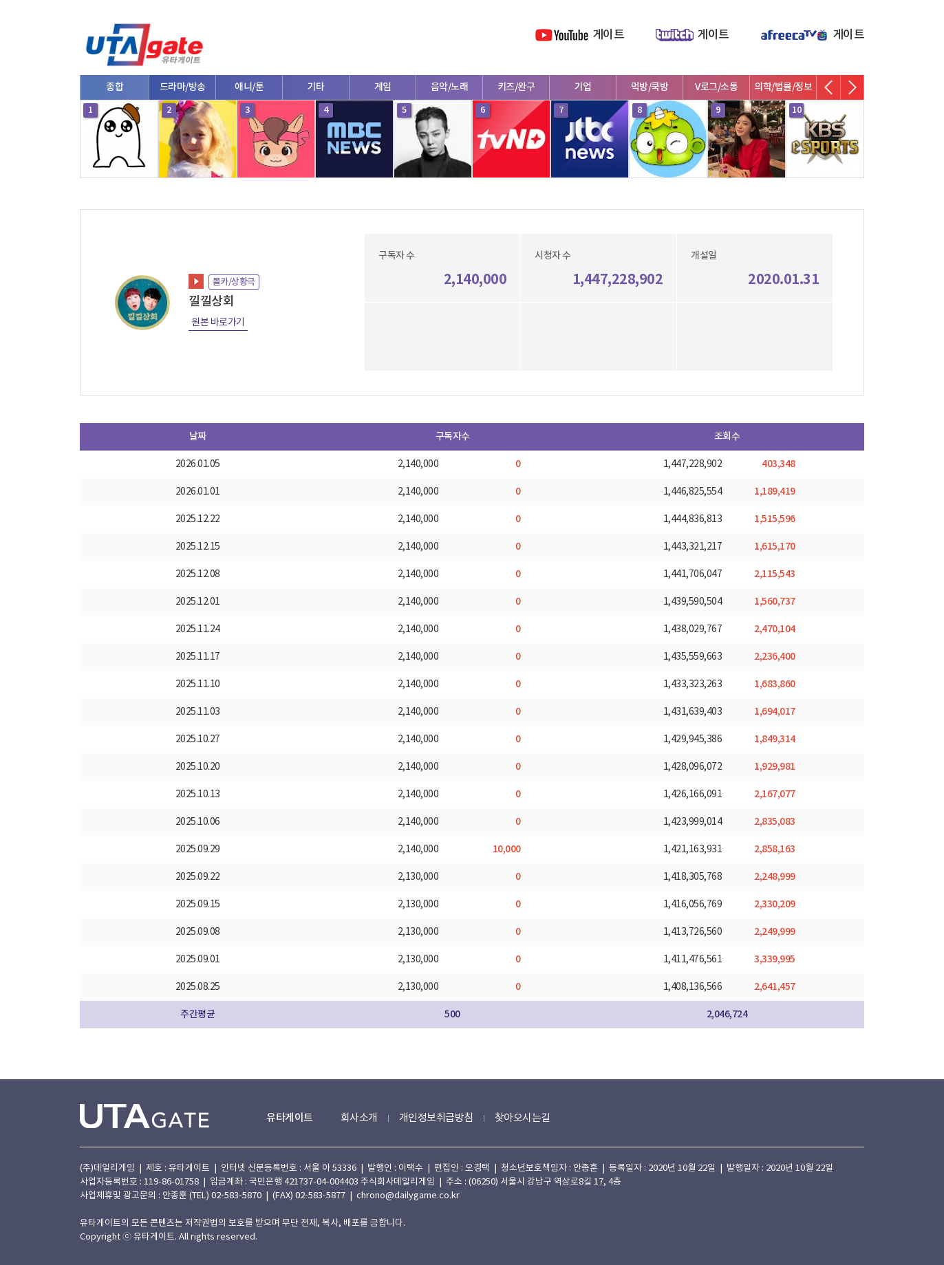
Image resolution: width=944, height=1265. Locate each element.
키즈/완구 (516, 87)
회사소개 (359, 1118)
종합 (114, 87)
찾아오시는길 (522, 1118)
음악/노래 (450, 87)
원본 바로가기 (218, 322)
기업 (583, 87)
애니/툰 (249, 87)
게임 (382, 87)
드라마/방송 (183, 87)
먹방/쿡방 (650, 87)
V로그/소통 (716, 87)
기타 (316, 87)
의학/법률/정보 (783, 87)
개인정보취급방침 (436, 1118)
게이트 (608, 35)
